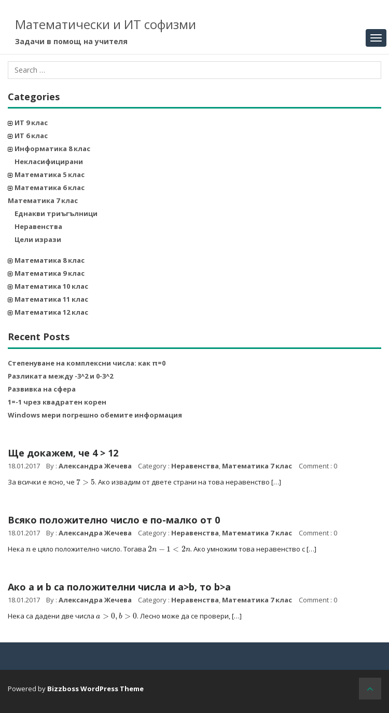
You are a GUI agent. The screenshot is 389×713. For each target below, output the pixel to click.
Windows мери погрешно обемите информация (95, 415)
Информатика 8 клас (52, 148)
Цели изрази (38, 239)
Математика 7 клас (43, 200)
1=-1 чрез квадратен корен (57, 402)
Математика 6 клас (50, 187)
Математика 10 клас (51, 286)
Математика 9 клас (50, 273)
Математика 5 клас (50, 174)
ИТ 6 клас (31, 135)
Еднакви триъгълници (56, 213)
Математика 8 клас (50, 260)
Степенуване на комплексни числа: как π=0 (86, 363)
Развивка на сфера (42, 389)
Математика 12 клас (51, 312)
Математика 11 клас (51, 299)
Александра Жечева (95, 465)
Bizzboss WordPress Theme (95, 688)
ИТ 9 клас (31, 122)
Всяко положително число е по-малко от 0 (114, 520)
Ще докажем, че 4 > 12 (63, 453)
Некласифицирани (49, 161)
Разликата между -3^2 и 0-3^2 (60, 376)
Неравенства (38, 226)
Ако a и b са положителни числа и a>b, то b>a (119, 587)
